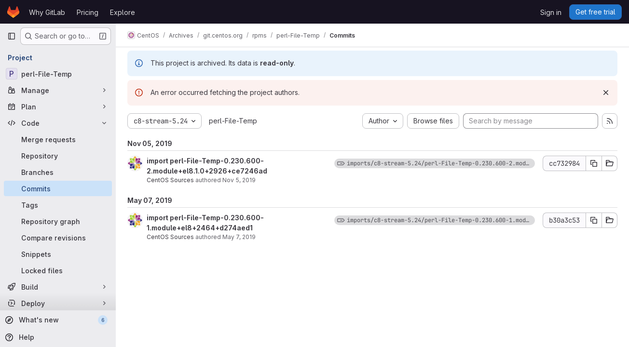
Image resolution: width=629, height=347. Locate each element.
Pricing (87, 12)
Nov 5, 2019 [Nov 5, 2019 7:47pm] (239, 180)
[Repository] (58, 155)
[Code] (58, 123)
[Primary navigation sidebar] (11, 36)
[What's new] (57, 320)
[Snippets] (58, 254)
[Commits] (58, 188)
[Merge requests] (58, 139)
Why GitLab (47, 12)
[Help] (57, 337)
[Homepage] (13, 12)
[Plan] (58, 106)
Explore (122, 12)
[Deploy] (58, 303)
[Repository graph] (58, 221)
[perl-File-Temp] (58, 73)
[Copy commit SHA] (594, 163)
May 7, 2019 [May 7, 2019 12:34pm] (239, 236)
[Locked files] (58, 270)
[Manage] (58, 90)
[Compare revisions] (58, 237)
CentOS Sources (170, 180)
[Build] (58, 286)
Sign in (550, 12)
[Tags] (58, 205)
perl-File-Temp (233, 121)
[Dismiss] (606, 92)
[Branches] (58, 172)
